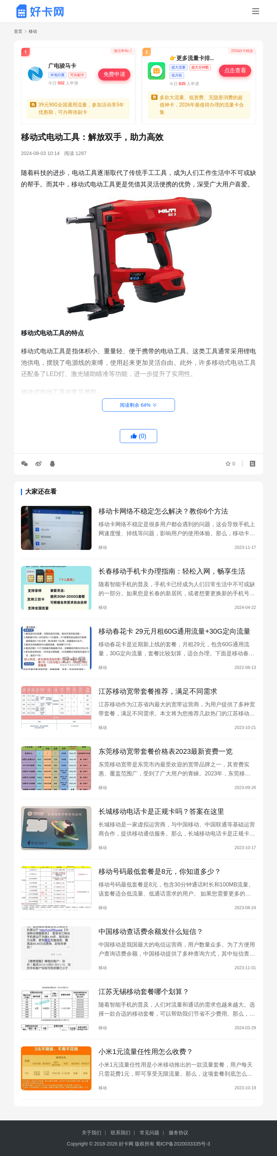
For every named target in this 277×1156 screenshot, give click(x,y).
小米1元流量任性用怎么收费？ (146, 1051)
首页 (18, 31)
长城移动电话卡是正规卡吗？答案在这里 (161, 811)
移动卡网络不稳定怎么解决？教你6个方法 (163, 511)
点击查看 (235, 70)
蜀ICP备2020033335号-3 (183, 1144)
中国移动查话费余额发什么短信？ (151, 931)
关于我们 (91, 1132)
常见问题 (149, 1132)
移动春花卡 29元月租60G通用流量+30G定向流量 (174, 631)
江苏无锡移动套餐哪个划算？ (144, 991)
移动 (103, 547)
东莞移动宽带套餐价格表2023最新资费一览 (166, 751)
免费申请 (113, 74)
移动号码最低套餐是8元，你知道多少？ (160, 871)
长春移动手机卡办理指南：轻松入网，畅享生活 (172, 571)
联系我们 (120, 1132)
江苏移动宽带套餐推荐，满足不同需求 (158, 691)
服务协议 (178, 1132)
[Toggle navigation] (255, 11)
